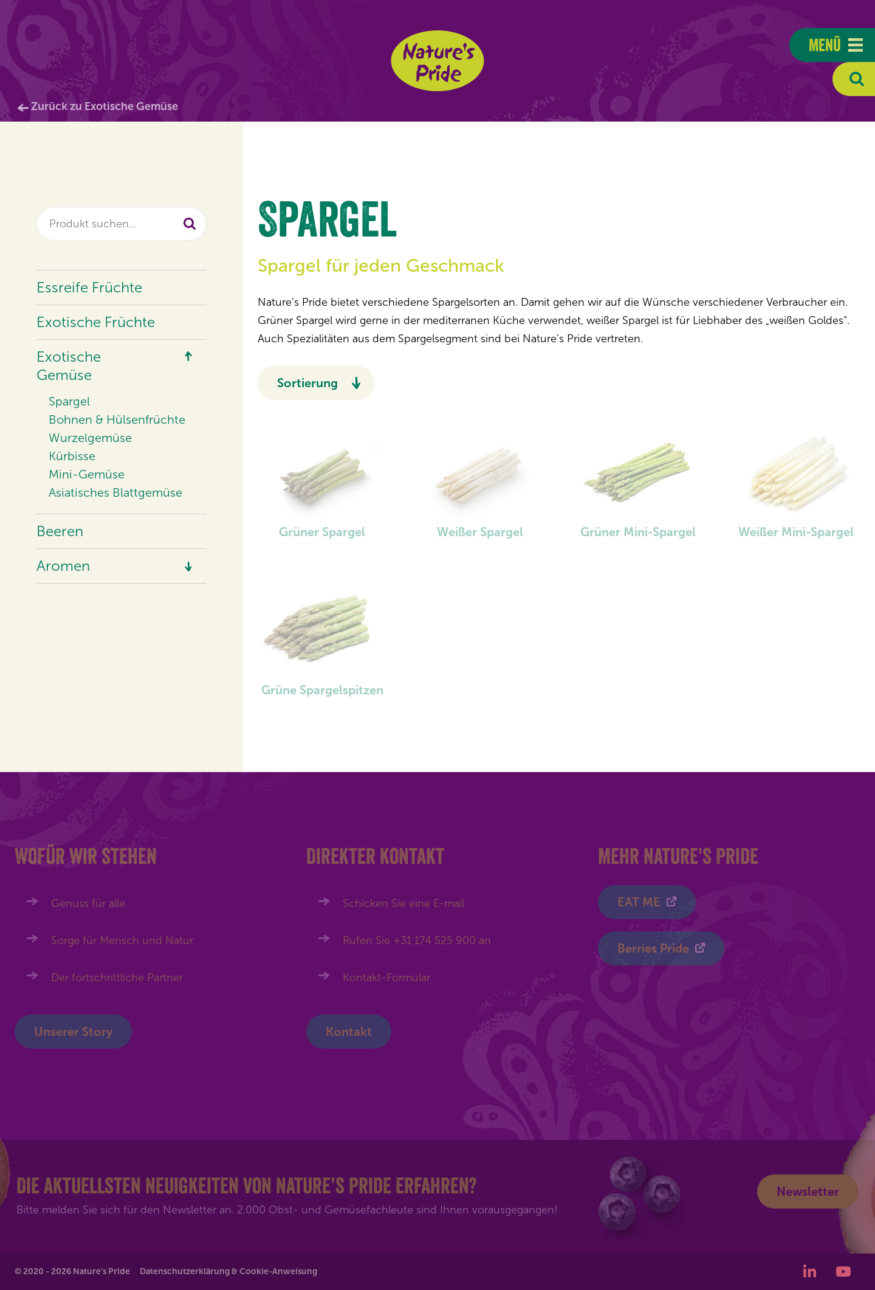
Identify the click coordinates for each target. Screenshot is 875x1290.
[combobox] (121, 224)
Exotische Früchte (95, 322)
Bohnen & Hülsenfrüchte (117, 419)
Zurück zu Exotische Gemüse (104, 106)
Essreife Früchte (89, 287)
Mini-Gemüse (87, 474)
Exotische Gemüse (68, 366)
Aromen (63, 565)
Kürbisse (72, 456)
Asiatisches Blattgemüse (115, 492)
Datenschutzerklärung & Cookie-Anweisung (228, 1271)
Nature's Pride (437, 60)
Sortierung (307, 383)
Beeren (59, 531)
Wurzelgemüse (90, 437)
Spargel (69, 401)
